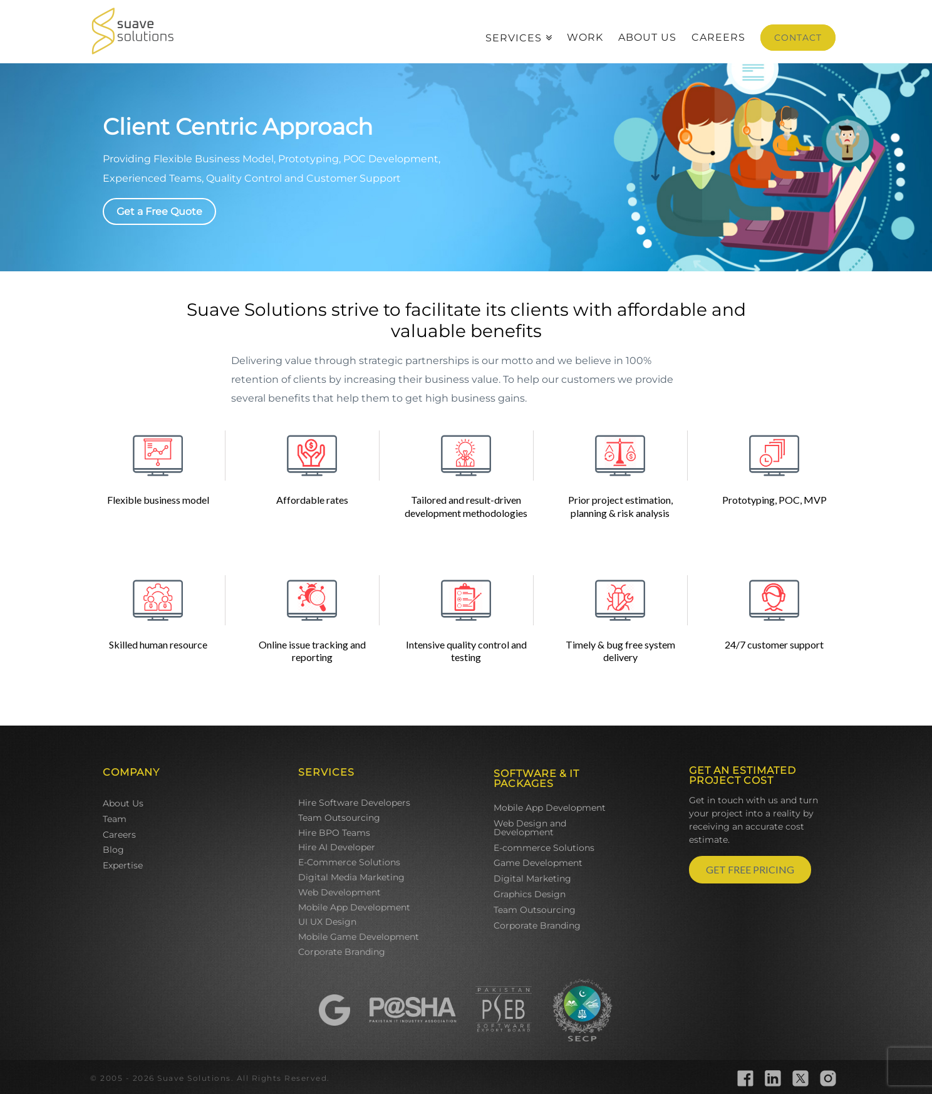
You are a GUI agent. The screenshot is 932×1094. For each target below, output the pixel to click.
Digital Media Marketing (351, 877)
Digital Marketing (532, 878)
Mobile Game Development (358, 936)
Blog (113, 849)
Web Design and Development (530, 828)
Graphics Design (530, 894)
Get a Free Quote (159, 211)
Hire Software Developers (354, 802)
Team (115, 819)
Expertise (123, 865)
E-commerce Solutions (544, 847)
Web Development (339, 892)
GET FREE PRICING (750, 869)
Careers (119, 834)
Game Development (538, 862)
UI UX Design (327, 921)
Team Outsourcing (339, 817)
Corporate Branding (341, 951)
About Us (123, 803)
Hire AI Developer (336, 847)
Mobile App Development (354, 907)
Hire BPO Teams (334, 832)
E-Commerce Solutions (349, 862)
